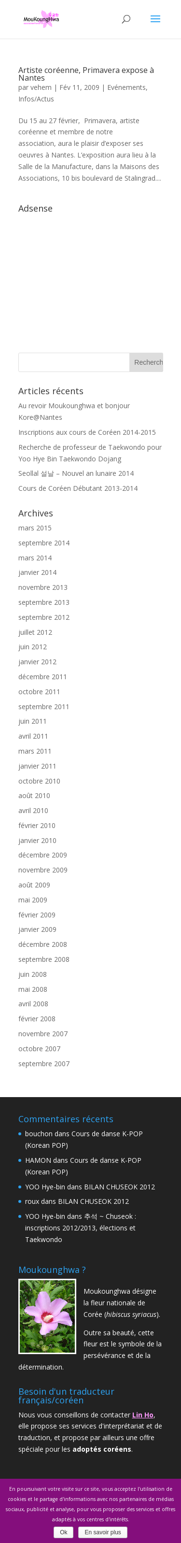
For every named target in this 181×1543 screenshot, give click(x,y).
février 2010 (37, 825)
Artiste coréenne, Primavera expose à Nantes (86, 74)
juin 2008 (32, 974)
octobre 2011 (39, 691)
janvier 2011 (37, 766)
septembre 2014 (44, 542)
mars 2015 (35, 527)
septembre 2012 (44, 617)
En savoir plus (102, 1532)
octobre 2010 (39, 781)
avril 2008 (33, 1003)
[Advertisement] (90, 277)
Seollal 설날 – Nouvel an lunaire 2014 (76, 473)
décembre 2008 (42, 944)
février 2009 (37, 914)
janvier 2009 (37, 929)
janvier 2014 (37, 572)
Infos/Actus (36, 98)
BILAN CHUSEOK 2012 (119, 1186)
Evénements (126, 87)
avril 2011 (33, 736)
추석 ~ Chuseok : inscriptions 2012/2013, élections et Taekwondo (80, 1228)
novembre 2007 (43, 1033)
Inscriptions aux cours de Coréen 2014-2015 (87, 432)
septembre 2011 (44, 706)
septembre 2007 (44, 1063)
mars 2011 (35, 751)
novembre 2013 (43, 587)
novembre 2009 (43, 869)
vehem (41, 87)
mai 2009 (32, 899)
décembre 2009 (42, 854)
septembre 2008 (44, 959)
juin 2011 (32, 721)
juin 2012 (32, 646)
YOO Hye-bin (45, 1186)
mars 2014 (35, 557)
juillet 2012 (35, 632)
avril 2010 (33, 810)
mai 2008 (32, 989)
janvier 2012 (37, 661)
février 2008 (37, 1018)
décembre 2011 (42, 676)
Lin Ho (142, 1414)
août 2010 (34, 795)
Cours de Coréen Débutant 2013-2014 (78, 488)
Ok (63, 1532)
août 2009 (34, 884)
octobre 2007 (39, 1048)
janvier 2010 (37, 840)
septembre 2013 (44, 602)
